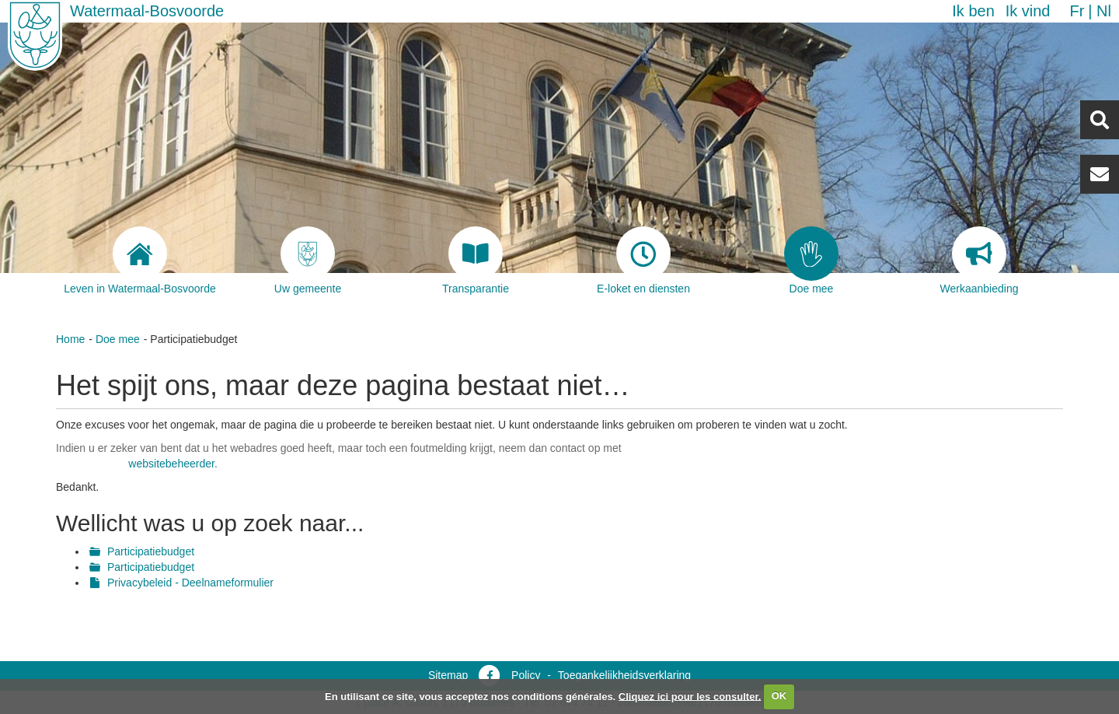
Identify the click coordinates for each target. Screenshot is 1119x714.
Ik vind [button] (1028, 10)
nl (1103, 10)
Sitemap (448, 675)
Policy (525, 675)
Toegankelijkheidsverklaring (624, 675)
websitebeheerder (171, 463)
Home (70, 339)
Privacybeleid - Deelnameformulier (190, 582)
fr (1076, 10)
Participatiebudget (150, 551)
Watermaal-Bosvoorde (147, 10)
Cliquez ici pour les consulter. (690, 696)
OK (779, 696)
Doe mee (118, 339)
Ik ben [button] (973, 10)
